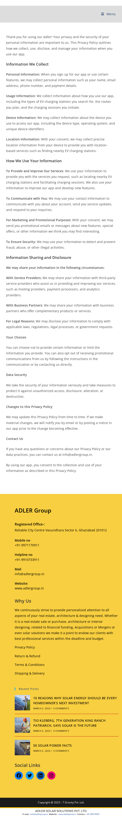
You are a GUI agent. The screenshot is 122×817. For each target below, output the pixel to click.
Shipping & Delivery (30, 673)
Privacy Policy (25, 647)
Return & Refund (27, 656)
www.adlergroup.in (29, 588)
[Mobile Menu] (108, 14)
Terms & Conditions (30, 664)
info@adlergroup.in (29, 574)
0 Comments (61, 708)
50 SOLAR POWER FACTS (52, 745)
